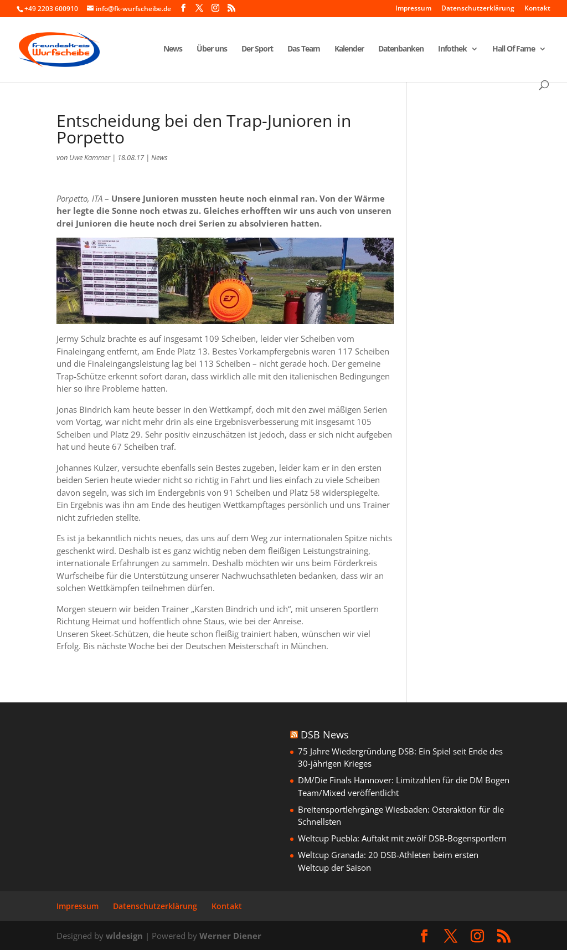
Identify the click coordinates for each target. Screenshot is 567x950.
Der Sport (257, 49)
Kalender (349, 49)
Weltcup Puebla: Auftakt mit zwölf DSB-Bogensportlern (402, 838)
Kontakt (537, 9)
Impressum (413, 9)
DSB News (325, 734)
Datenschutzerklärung (477, 9)
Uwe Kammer (89, 157)
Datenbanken (401, 49)
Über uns (212, 49)
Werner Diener (230, 935)
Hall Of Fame (513, 49)
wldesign (124, 935)
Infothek (452, 49)
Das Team (303, 49)
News (172, 49)
